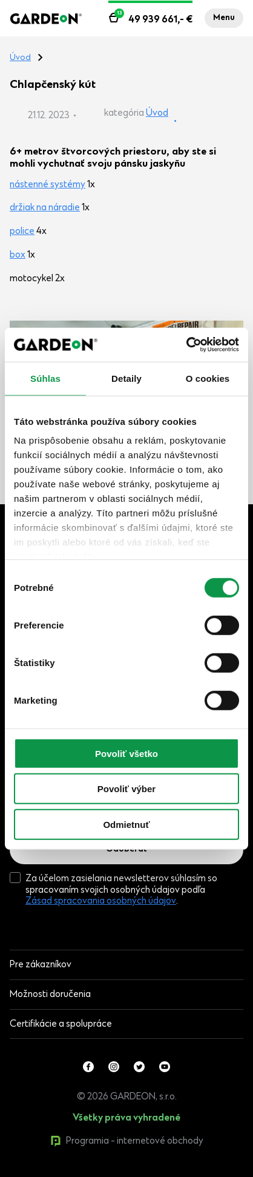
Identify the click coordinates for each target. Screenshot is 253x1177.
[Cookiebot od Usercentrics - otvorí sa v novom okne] (186, 345)
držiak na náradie (45, 207)
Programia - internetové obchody (126, 1141)
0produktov (101, 1170)
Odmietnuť (126, 824)
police (22, 231)
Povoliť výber (126, 789)
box (17, 255)
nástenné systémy (47, 184)
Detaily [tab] (126, 378)
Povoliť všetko (126, 753)
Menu (224, 18)
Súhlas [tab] (45, 378)
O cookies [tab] (208, 378)
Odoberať (126, 850)
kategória (124, 113)
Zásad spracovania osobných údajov (100, 901)
